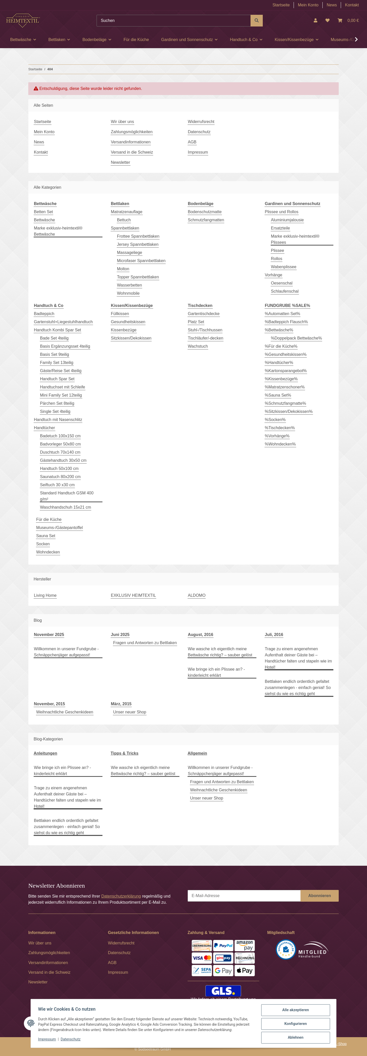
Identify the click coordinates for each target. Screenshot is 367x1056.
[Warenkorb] (348, 20)
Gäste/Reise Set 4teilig (61, 371)
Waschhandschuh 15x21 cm (65, 507)
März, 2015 (121, 704)
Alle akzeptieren (294, 1011)
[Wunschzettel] (327, 20)
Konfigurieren (294, 1025)
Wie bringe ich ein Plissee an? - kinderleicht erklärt (216, 672)
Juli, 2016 (274, 634)
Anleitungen (45, 753)
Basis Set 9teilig (54, 354)
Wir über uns (122, 121)
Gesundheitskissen (128, 322)
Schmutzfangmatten (206, 220)
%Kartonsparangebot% (286, 371)
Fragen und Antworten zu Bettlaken (145, 643)
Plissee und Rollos (281, 212)
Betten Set (43, 212)
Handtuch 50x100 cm (59, 468)
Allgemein (197, 753)
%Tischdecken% (280, 428)
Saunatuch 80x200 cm (60, 477)
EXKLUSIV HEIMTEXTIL (133, 595)
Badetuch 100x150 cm (60, 436)
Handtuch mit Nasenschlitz (58, 419)
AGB (192, 142)
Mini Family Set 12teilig (61, 395)
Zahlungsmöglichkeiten (132, 132)
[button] (315, 20)
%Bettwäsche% (279, 330)
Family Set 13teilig (56, 362)
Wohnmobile (128, 293)
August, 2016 (200, 634)
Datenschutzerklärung (121, 896)
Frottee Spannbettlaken (138, 236)
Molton (123, 269)
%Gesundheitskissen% (286, 354)
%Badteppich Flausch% (286, 322)
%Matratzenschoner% (285, 387)
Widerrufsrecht (201, 121)
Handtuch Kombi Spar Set (57, 330)
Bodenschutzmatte (205, 212)
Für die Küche (49, 519)
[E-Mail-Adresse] (244, 896)
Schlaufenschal (285, 291)
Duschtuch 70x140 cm (60, 452)
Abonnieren (319, 895)
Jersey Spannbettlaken (138, 244)
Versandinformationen (131, 142)
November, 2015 (49, 704)
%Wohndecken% (280, 444)
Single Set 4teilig (55, 411)
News (332, 5)
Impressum (48, 1040)
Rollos (276, 258)
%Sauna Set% (278, 395)
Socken (43, 544)
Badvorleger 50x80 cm (60, 444)
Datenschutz (72, 1040)
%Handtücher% (279, 362)
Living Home (45, 595)
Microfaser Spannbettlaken (141, 261)
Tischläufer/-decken (205, 338)
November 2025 (49, 634)
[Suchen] (174, 20)
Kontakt (352, 5)
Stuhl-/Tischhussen (205, 330)
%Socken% (275, 419)
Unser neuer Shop (129, 712)
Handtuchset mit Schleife (62, 387)
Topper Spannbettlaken (138, 277)
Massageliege (129, 252)
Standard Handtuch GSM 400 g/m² (67, 496)
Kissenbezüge (124, 330)
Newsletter (120, 162)
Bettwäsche (44, 220)
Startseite (281, 5)
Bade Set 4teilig (54, 338)
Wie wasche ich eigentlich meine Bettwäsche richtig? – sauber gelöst (220, 652)
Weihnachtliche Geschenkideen (64, 712)
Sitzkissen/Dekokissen (131, 338)
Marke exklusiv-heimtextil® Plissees (295, 239)
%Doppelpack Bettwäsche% (296, 338)
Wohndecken (48, 552)
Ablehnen (294, 1038)
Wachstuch (198, 346)
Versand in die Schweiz (132, 152)
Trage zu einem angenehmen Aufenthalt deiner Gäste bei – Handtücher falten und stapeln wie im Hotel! (298, 658)
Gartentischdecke (204, 314)
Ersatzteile (280, 228)
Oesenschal (282, 283)
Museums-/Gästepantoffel (59, 527)
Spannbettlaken (125, 228)
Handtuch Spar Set (57, 379)
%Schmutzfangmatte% (285, 403)
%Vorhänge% (277, 436)
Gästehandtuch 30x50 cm (63, 460)
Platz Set (196, 322)
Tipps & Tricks (124, 753)
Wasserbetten (129, 285)
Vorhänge (273, 275)
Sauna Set (45, 536)
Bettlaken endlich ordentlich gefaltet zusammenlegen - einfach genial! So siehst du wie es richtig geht (298, 687)
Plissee (277, 250)
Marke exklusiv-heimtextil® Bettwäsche (58, 231)
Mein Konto (308, 5)
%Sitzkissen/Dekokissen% (289, 411)
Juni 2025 (120, 634)
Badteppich (44, 314)
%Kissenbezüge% (281, 379)
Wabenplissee (283, 267)
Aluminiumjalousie (287, 220)
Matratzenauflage (126, 212)
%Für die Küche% (281, 346)
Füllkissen (120, 314)
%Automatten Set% (282, 314)
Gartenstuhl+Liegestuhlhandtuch (63, 322)
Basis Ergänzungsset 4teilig (65, 346)
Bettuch (124, 220)
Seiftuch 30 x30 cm (57, 485)
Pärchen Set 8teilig (57, 403)
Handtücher (44, 428)
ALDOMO (196, 595)
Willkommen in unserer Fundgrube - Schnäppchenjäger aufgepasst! (66, 652)
